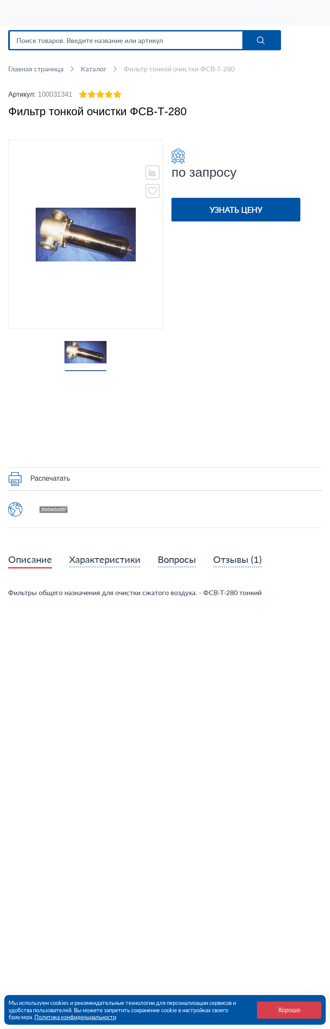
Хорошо (289, 1010)
